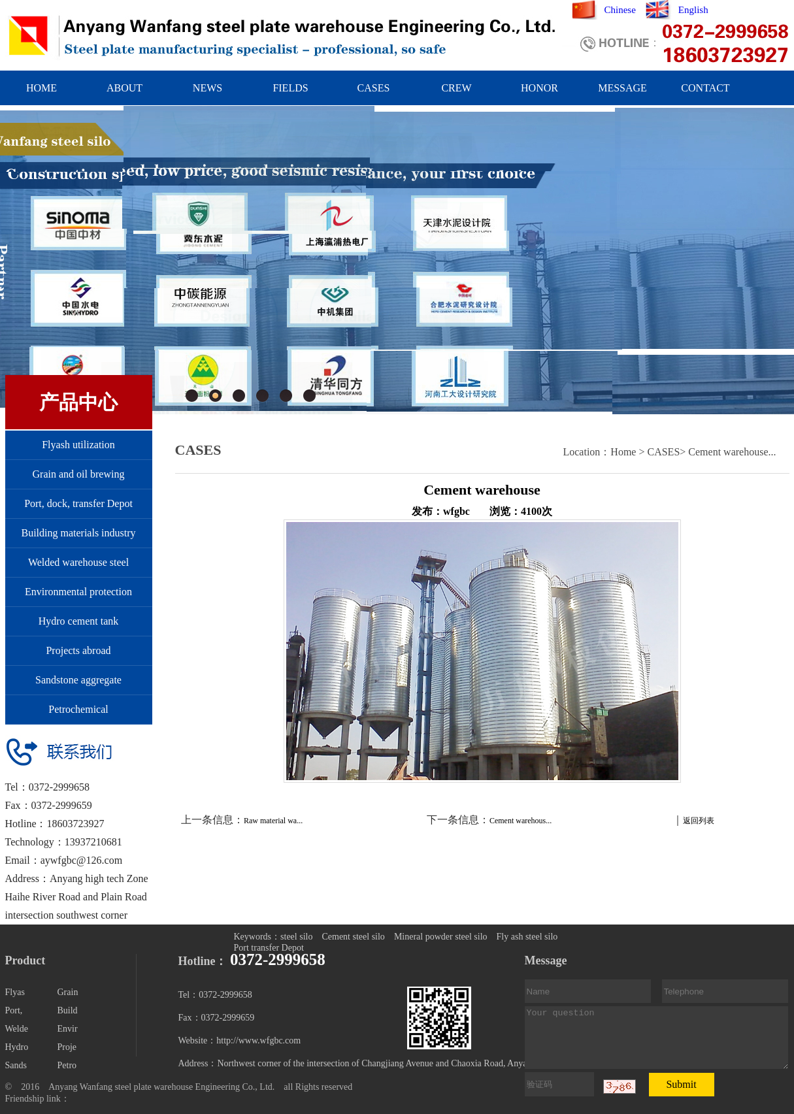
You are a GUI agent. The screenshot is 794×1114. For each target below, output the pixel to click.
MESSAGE (622, 87)
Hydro (17, 1047)
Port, (14, 1010)
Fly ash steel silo (527, 937)
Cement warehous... (520, 820)
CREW (456, 87)
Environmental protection (78, 591)
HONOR (539, 87)
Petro (67, 1065)
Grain (68, 992)
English (693, 10)
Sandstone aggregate (78, 679)
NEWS (207, 87)
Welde (16, 1029)
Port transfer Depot (269, 948)
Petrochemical (78, 709)
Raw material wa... (273, 820)
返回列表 (698, 820)
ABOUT (124, 87)
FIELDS (290, 87)
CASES (373, 87)
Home (623, 451)
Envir (68, 1029)
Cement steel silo (353, 937)
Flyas (15, 992)
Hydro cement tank (79, 621)
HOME (41, 87)
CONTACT (705, 87)
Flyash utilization (78, 444)
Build (68, 1010)
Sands (16, 1065)
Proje (67, 1047)
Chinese (620, 10)
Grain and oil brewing (79, 474)
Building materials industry (78, 532)
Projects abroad (78, 650)
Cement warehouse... (732, 451)
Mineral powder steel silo (441, 937)
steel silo (296, 937)
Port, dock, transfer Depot (78, 503)
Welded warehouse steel (78, 562)
